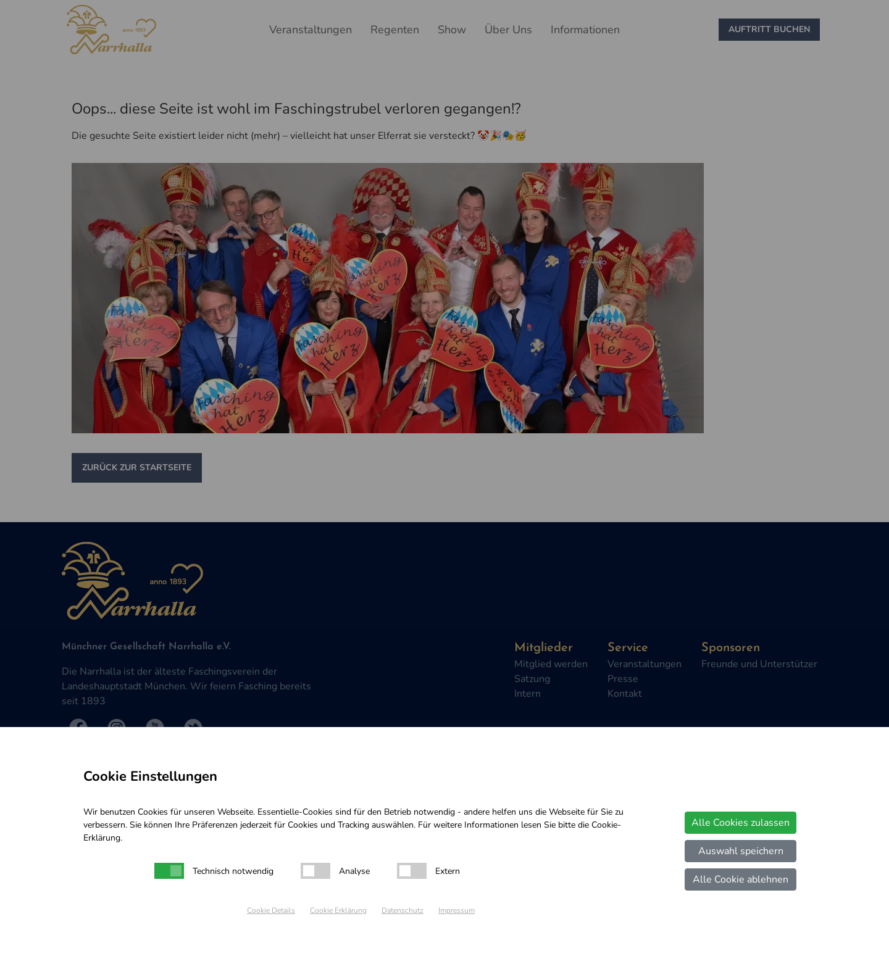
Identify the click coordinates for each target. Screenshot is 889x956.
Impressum (456, 910)
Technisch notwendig (233, 871)
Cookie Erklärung (338, 910)
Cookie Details (271, 910)
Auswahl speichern (740, 851)
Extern (447, 871)
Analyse (354, 871)
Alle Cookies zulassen (740, 822)
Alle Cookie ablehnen (740, 879)
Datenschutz (403, 910)
